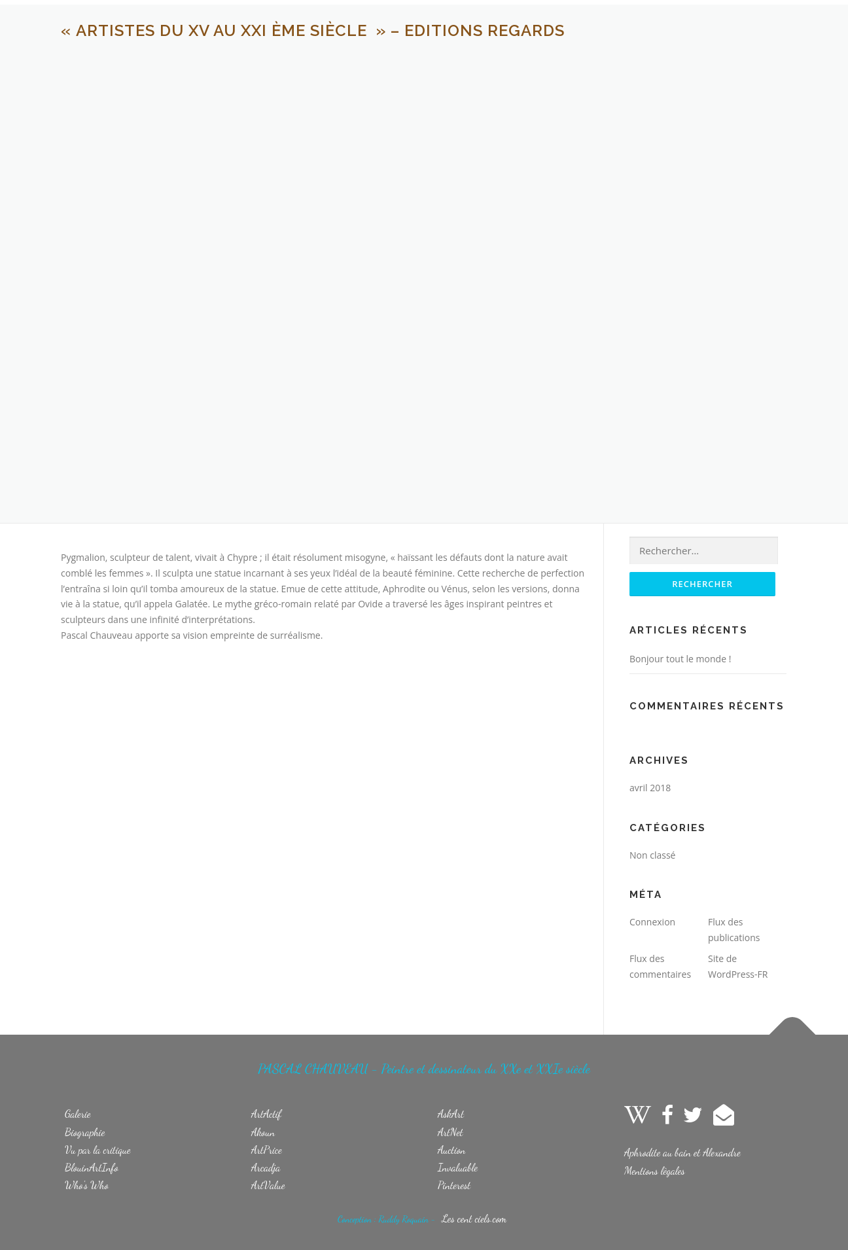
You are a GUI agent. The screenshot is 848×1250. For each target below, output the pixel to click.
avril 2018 (650, 787)
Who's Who (87, 1185)
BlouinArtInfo (91, 1167)
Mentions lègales (654, 1170)
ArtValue (268, 1185)
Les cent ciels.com (474, 1218)
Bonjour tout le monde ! (680, 658)
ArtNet (450, 1132)
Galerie (78, 1113)
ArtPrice (266, 1149)
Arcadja (265, 1167)
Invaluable (458, 1167)
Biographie (85, 1132)
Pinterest (454, 1185)
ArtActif (266, 1113)
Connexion (652, 922)
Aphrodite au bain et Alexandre (682, 1152)
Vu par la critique (98, 1149)
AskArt (451, 1113)
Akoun (263, 1132)
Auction (452, 1149)
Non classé (652, 855)
